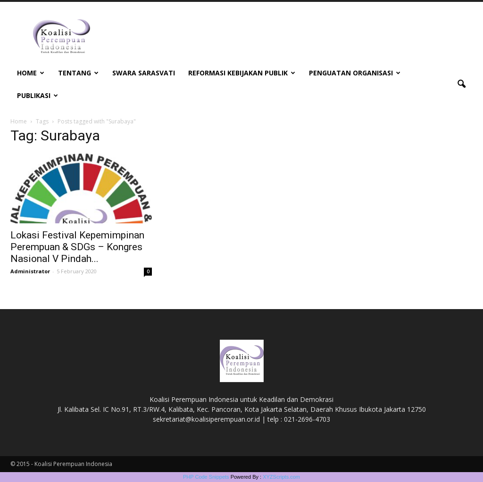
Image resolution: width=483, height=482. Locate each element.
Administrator (30, 271)
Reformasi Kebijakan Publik (241, 72)
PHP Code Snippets (206, 477)
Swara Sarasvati (143, 72)
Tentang (78, 72)
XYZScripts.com (281, 477)
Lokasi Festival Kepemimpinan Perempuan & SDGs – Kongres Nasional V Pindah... (77, 246)
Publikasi (37, 95)
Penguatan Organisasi (354, 72)
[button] (461, 84)
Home (30, 72)
